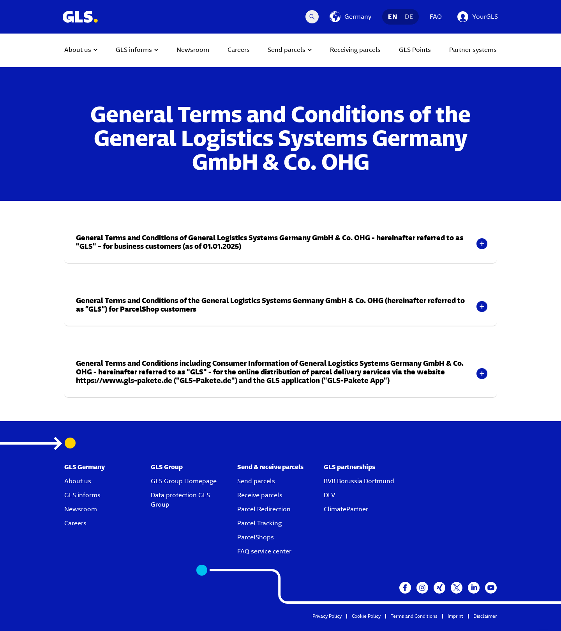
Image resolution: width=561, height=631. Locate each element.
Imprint (455, 616)
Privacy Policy (327, 616)
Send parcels (256, 481)
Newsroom (80, 509)
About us (77, 481)
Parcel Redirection (264, 509)
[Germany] (350, 16)
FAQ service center (264, 551)
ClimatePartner (346, 509)
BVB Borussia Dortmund (359, 481)
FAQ (436, 16)
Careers (75, 523)
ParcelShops (255, 537)
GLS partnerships (349, 467)
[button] (280, 243)
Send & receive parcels (270, 467)
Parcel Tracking (259, 523)
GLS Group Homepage (184, 481)
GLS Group (167, 467)
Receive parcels (259, 495)
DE (409, 16)
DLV (329, 495)
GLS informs (82, 495)
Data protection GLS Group (180, 500)
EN (392, 16)
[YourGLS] (478, 16)
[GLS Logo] (79, 17)
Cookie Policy (366, 616)
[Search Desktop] (312, 16)
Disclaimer (485, 616)
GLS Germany (84, 467)
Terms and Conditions (414, 616)
